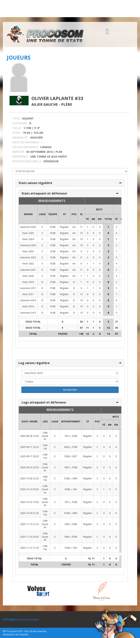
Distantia (23, 634)
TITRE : (16, 118)
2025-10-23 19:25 (29, 502)
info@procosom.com (21, 619)
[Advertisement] (70, 8)
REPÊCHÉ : (18, 152)
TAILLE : (17, 128)
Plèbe (66, 104)
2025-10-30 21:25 (29, 513)
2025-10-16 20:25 (29, 489)
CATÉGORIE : (20, 123)
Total (108, 219)
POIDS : (17, 132)
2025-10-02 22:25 (29, 478)
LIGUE (42, 214)
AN (93, 219)
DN (100, 219)
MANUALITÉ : (20, 137)
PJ (81, 214)
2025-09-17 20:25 (29, 456)
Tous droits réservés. (35, 631)
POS (74, 214)
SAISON (28, 214)
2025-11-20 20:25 (29, 536)
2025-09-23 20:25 (29, 467)
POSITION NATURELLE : (27, 161)
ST (64, 214)
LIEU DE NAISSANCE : (25, 147)
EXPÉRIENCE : (20, 156)
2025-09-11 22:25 (29, 447)
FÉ (87, 219)
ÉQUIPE (53, 214)
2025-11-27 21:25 (29, 547)
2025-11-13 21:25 (29, 524)
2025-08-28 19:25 (29, 436)
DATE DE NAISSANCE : (26, 142)
